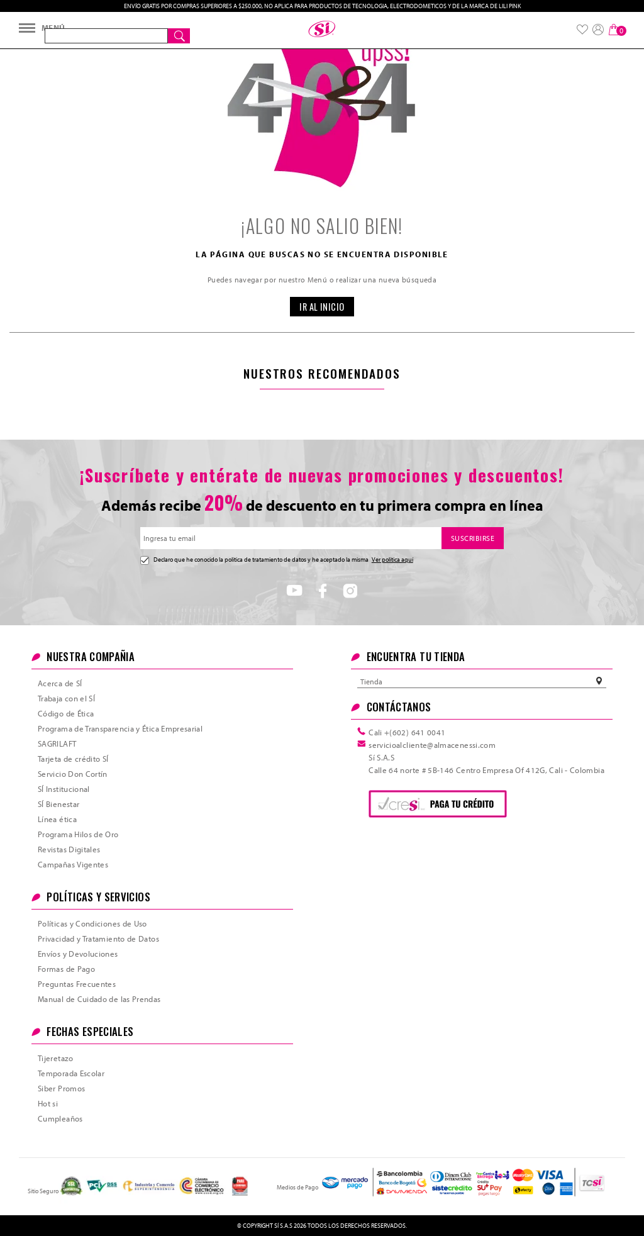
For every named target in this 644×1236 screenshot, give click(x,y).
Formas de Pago (66, 969)
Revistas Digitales (69, 849)
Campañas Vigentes (73, 864)
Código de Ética (66, 713)
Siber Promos (61, 1088)
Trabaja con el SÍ (66, 698)
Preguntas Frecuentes (77, 984)
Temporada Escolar (71, 1073)
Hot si (48, 1103)
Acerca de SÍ (60, 683)
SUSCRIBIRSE (472, 538)
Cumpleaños (60, 1118)
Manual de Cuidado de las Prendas (99, 999)
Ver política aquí (392, 559)
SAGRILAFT (57, 743)
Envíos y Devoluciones (78, 954)
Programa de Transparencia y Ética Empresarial (120, 728)
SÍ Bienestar (58, 804)
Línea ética (57, 819)
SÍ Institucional (64, 789)
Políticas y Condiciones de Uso (92, 923)
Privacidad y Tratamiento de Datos (98, 938)
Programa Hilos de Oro (78, 834)
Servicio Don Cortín (73, 774)
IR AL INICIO (322, 306)
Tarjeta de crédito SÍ (73, 759)
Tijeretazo (56, 1058)
